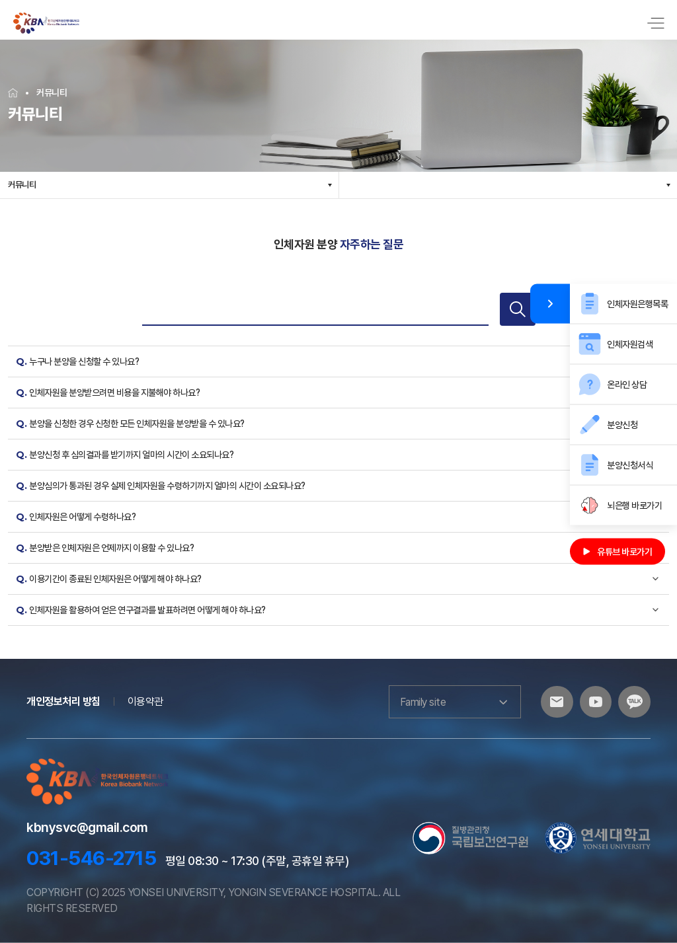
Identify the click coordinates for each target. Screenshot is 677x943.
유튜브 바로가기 (617, 552)
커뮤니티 (22, 185)
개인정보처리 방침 (63, 701)
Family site (452, 701)
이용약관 (145, 701)
